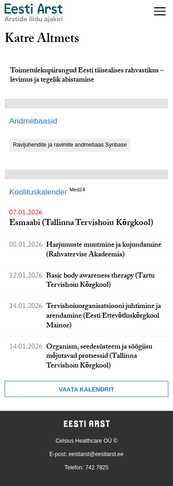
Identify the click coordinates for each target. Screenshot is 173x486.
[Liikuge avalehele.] (34, 13)
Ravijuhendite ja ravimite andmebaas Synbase (70, 145)
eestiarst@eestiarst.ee (96, 454)
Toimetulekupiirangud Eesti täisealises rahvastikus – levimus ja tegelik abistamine (87, 76)
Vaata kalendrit (86, 389)
